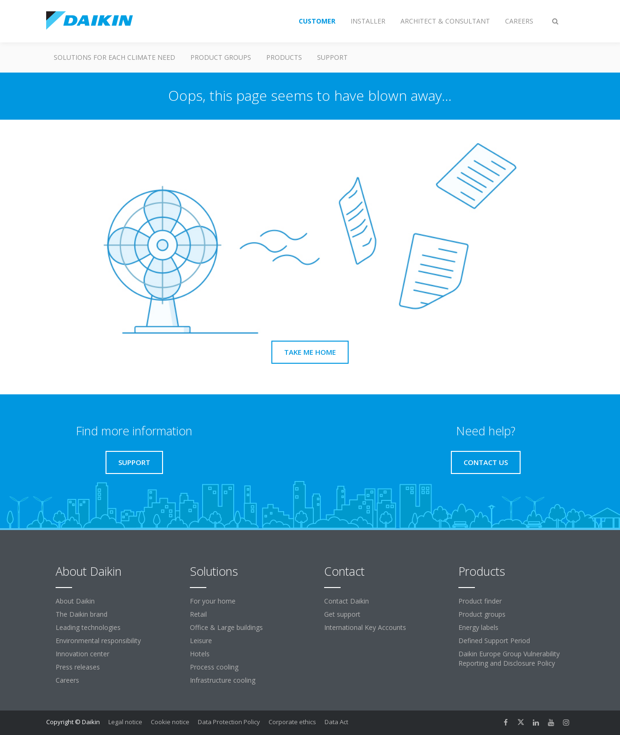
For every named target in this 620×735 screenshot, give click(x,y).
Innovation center (82, 653)
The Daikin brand (81, 614)
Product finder (480, 600)
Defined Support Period (494, 640)
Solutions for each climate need (114, 57)
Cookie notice (170, 722)
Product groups (220, 57)
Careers (67, 680)
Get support (342, 614)
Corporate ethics (292, 722)
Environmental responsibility (98, 640)
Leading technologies (88, 627)
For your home (213, 600)
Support (332, 57)
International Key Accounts (365, 627)
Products (284, 57)
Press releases (78, 666)
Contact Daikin (346, 600)
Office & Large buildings (226, 627)
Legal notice (125, 722)
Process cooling (214, 666)
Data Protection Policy (229, 722)
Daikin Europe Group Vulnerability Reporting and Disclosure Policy (509, 658)
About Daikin (75, 600)
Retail (198, 614)
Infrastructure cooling (222, 680)
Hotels (200, 653)
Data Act (336, 722)
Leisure (201, 640)
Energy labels (478, 627)
